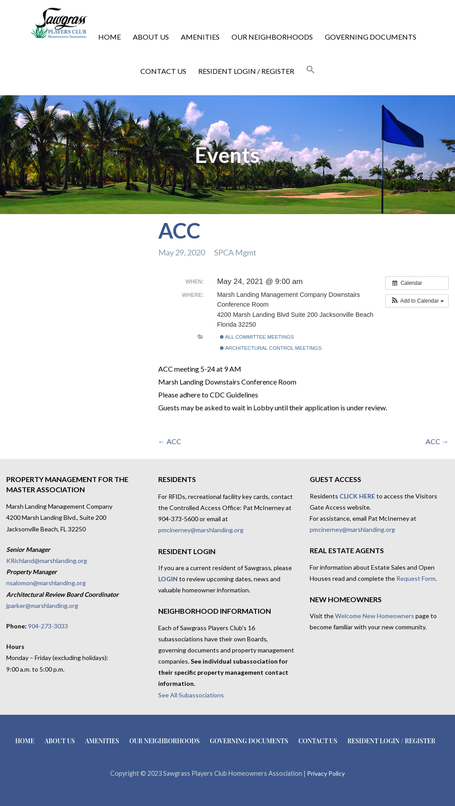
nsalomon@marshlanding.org (46, 583)
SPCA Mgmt (235, 252)
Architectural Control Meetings (271, 348)
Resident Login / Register (246, 71)
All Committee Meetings (257, 337)
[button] (310, 69)
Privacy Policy (326, 773)
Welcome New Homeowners (374, 616)
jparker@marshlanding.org (42, 605)
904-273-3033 (48, 626)
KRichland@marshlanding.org (46, 560)
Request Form (415, 578)
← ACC (169, 441)
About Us (151, 36)
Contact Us (163, 71)
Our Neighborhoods (272, 36)
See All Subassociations (191, 695)
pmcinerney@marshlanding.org (200, 530)
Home (109, 36)
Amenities (200, 36)
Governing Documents (370, 36)
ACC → (437, 441)
